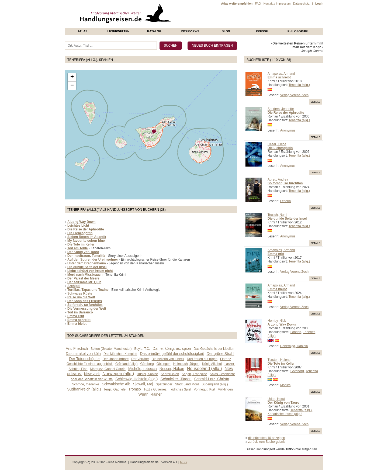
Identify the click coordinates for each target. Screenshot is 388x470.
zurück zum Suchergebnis (266, 442)
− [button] (72, 86)
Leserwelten (118, 31)
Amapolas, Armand (281, 73)
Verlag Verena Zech (294, 95)
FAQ (258, 3)
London (295, 332)
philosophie (297, 31)
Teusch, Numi (277, 215)
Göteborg (297, 371)
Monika (285, 385)
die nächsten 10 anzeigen (266, 438)
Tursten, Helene (279, 360)
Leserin (285, 201)
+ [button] (72, 77)
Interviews (190, 31)
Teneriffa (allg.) (299, 85)
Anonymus (288, 130)
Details (315, 102)
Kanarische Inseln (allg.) (285, 414)
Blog (226, 31)
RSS (183, 462)
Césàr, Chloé (277, 144)
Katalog (154, 31)
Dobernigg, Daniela (294, 346)
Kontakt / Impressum (277, 3)
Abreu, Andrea (278, 179)
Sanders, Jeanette (281, 109)
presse (262, 31)
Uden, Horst (276, 399)
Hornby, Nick (277, 321)
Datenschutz (301, 3)
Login (319, 3)
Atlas (83, 31)
